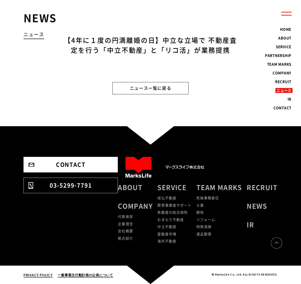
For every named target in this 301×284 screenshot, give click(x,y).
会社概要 (125, 231)
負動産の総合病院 (172, 212)
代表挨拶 (125, 216)
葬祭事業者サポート (174, 205)
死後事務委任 (207, 197)
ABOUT (130, 187)
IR (250, 224)
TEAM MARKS (219, 187)
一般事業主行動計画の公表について (85, 275)
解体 (200, 212)
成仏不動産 (166, 197)
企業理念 (125, 223)
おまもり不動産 (170, 219)
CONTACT (71, 164)
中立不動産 (166, 226)
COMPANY (135, 206)
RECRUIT (262, 187)
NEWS (257, 206)
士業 (200, 205)
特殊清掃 (204, 226)
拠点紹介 (125, 238)
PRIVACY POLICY (38, 275)
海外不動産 (166, 241)
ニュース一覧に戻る (150, 88)
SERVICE (171, 187)
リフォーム (205, 219)
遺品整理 (204, 234)
